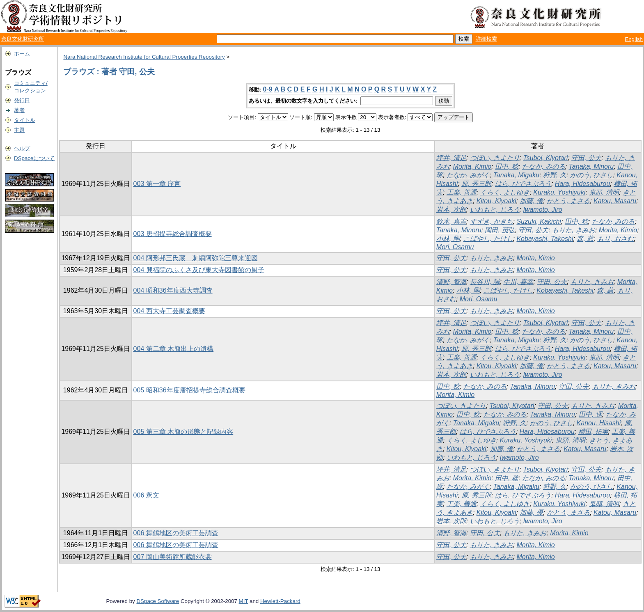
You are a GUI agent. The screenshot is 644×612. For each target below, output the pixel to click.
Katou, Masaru (615, 200)
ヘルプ (22, 148)
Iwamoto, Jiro (542, 209)
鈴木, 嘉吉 (451, 221)
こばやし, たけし (488, 238)
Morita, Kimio (472, 166)
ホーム (22, 53)
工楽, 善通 (462, 192)
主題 (19, 130)
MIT (243, 601)
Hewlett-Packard (280, 601)
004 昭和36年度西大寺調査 (173, 290)
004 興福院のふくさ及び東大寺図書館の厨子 (198, 269)
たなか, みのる (543, 166)
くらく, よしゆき (505, 192)
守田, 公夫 (586, 157)
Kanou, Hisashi (599, 422)
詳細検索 (486, 39)
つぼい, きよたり (495, 157)
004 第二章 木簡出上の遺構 (173, 348)
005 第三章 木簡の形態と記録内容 (183, 431)
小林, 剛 (448, 238)
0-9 (268, 89)
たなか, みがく (468, 175)
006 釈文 (146, 495)
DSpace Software (157, 601)
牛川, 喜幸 (518, 281)
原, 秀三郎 (476, 183)
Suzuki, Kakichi (538, 221)
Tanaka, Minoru (591, 166)
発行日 (22, 100)
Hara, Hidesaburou (582, 183)
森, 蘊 (585, 238)
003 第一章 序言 (157, 183)
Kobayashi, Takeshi (544, 238)
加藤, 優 (531, 200)
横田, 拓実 (593, 431)
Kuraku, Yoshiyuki (559, 192)
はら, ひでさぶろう (523, 183)
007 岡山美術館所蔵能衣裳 (172, 556)
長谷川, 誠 (485, 281)
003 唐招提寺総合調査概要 (172, 233)
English (634, 39)
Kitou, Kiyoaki (496, 200)
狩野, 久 (554, 175)
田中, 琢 (590, 414)
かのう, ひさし (591, 175)
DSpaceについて (34, 158)
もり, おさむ (615, 238)
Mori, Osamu (455, 246)
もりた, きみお (573, 230)
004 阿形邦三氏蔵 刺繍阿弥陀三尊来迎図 (195, 257)
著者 (19, 110)
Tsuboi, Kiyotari (545, 157)
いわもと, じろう (495, 209)
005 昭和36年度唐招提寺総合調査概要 (189, 390)
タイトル (24, 120)
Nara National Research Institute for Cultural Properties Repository (144, 57)
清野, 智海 (451, 281)
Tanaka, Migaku (516, 175)
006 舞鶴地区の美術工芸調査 (175, 532)
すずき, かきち (491, 221)
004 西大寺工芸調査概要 (169, 310)
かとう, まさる (568, 200)
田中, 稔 (506, 166)
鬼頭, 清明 (604, 192)
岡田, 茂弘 (500, 230)
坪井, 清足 (451, 157)
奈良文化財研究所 (22, 39)
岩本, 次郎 (451, 209)
